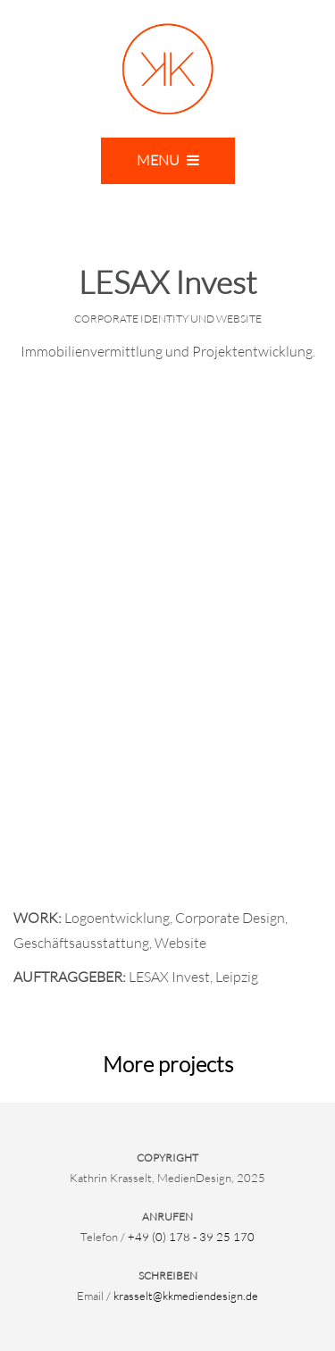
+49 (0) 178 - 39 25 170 (191, 1236)
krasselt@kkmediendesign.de (185, 1295)
